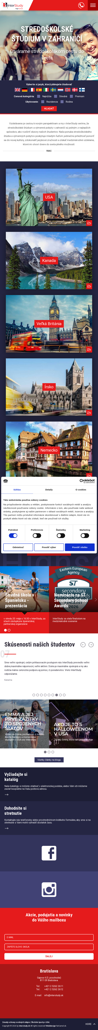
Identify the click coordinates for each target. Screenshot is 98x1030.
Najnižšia (44, 96)
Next (96, 599)
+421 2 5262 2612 (53, 989)
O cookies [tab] (81, 489)
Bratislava (49, 971)
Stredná (60, 96)
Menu (93, 5)
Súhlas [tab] (17, 489)
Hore (88, 1024)
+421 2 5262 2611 (53, 986)
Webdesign (51, 1026)
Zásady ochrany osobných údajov (16, 1022)
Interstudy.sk (24, 1026)
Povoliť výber (49, 547)
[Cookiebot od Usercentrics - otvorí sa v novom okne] (82, 481)
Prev (2, 599)
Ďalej (49, 956)
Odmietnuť (18, 547)
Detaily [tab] (49, 489)
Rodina (67, 101)
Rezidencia (49, 101)
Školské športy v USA (40, 1022)
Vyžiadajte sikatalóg (15, 777)
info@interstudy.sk (53, 995)
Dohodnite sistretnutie (15, 811)
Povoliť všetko (79, 547)
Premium (77, 96)
